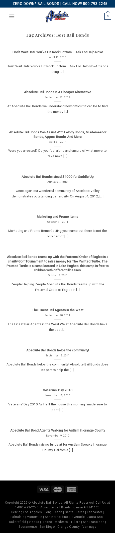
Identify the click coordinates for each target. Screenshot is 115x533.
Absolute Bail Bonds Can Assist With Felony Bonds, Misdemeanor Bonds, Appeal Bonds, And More (57, 134)
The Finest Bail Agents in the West (57, 310)
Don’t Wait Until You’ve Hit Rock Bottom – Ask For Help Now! (58, 52)
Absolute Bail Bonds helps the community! (57, 350)
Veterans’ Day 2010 (57, 390)
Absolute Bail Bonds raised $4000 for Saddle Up (58, 177)
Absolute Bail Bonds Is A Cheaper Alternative (57, 92)
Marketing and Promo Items (57, 217)
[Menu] (12, 16)
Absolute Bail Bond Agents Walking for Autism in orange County (57, 430)
